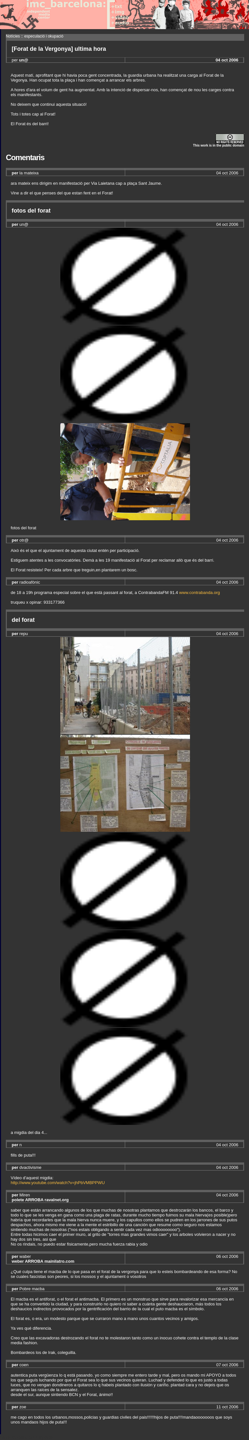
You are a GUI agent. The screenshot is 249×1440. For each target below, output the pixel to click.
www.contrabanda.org (199, 592)
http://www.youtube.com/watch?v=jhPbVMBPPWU (58, 1182)
